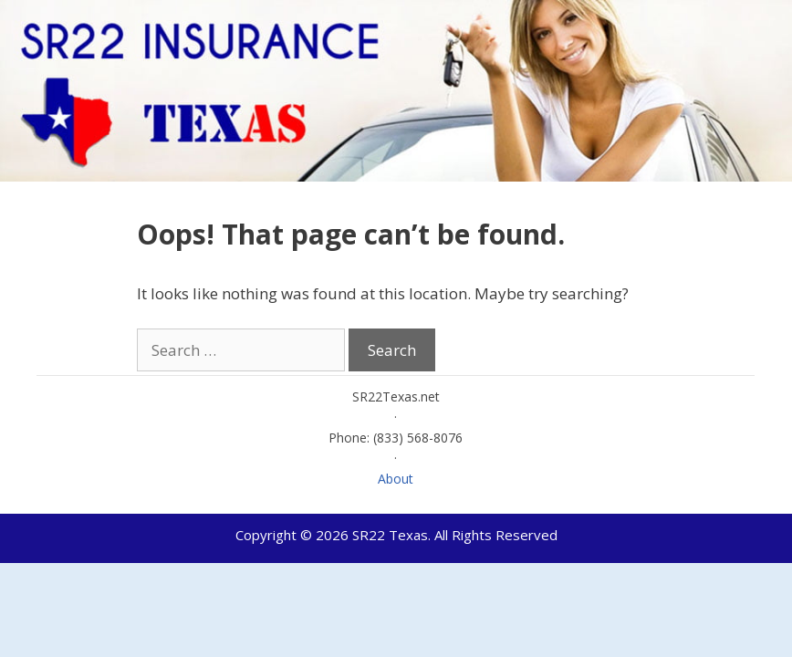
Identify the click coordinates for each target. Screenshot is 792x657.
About (395, 478)
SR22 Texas (390, 535)
